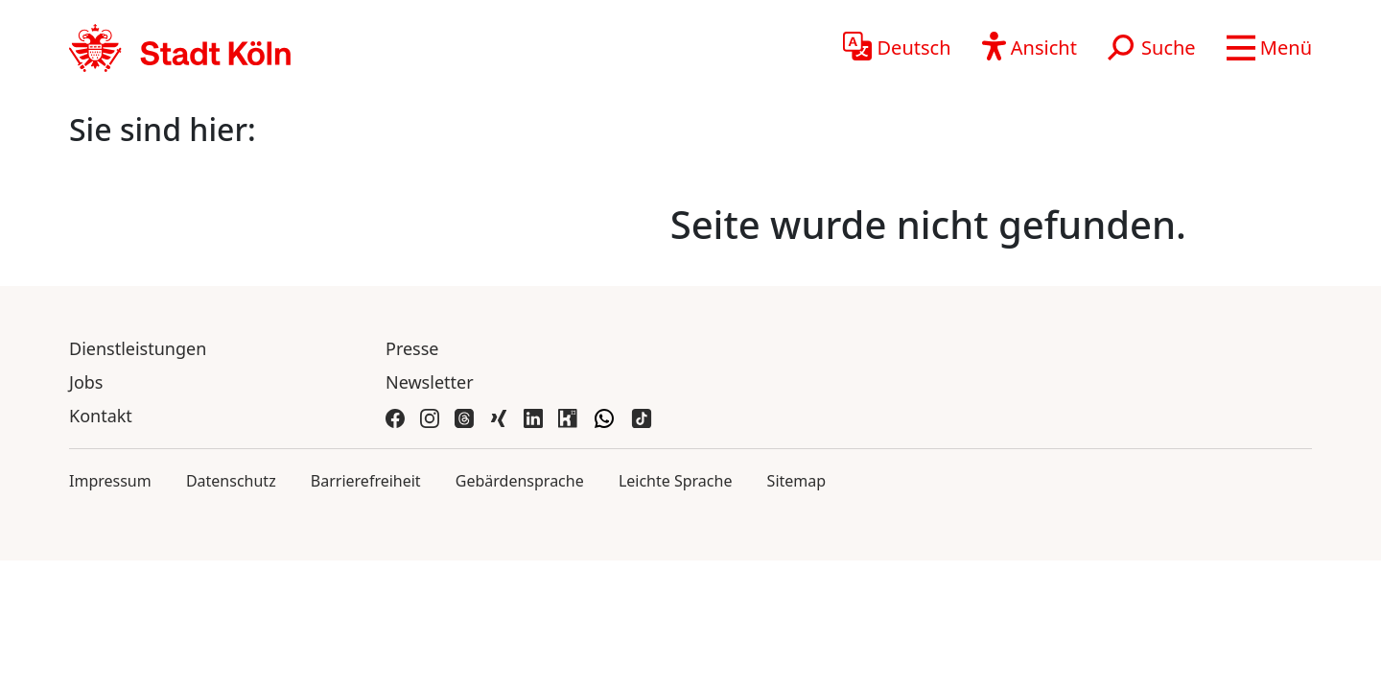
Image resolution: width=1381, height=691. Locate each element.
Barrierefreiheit (366, 480)
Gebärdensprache (520, 480)
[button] (1269, 48)
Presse (412, 348)
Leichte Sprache (676, 480)
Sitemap (797, 480)
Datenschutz (231, 480)
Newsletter (430, 381)
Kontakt (100, 415)
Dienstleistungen (137, 348)
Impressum (110, 480)
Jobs (86, 381)
